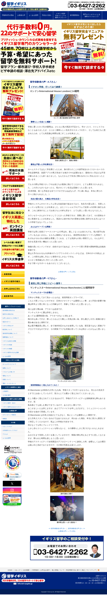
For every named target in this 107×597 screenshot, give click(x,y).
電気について (7, 376)
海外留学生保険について (10, 333)
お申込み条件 (45, 570)
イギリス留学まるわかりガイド (12, 407)
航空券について (7, 329)
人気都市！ (6, 391)
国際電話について (8, 337)
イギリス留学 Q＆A (9, 403)
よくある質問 (7, 356)
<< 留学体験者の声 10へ (57, 528)
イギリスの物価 (7, 348)
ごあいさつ (18, 570)
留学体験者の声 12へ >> (76, 528)
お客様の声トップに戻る (66, 272)
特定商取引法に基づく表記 (75, 570)
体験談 (5, 418)
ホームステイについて (9, 364)
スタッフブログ (7, 426)
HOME (10, 570)
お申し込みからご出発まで (11, 318)
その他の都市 (7, 395)
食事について (7, 368)
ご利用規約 (35, 570)
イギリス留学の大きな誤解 (11, 352)
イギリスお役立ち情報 (9, 341)
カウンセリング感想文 (9, 415)
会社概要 (26, 570)
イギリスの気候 (7, 345)
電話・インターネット (9, 383)
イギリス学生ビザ (8, 326)
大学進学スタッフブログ (10, 430)
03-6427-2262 (99, 580)
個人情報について (58, 570)
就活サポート (7, 322)
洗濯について (7, 379)
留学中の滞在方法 (8, 314)
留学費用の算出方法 (9, 310)
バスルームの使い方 (9, 372)
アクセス (5, 434)
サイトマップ (91, 570)
